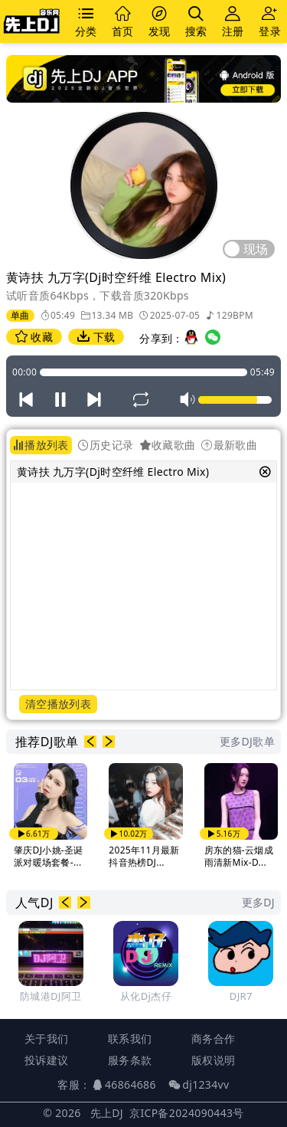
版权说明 (213, 1060)
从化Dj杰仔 (145, 996)
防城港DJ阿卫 (50, 996)
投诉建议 (46, 1060)
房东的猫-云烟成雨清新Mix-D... (238, 856)
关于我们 (46, 1038)
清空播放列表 (58, 703)
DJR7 (241, 996)
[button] (90, 741)
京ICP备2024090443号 (186, 1113)
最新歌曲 (229, 445)
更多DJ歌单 (247, 741)
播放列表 (41, 445)
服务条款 (130, 1060)
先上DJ (106, 1113)
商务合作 (213, 1038)
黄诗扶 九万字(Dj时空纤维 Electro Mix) (113, 471)
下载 (96, 336)
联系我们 (130, 1038)
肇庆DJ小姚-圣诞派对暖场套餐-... (48, 856)
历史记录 (106, 445)
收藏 (34, 336)
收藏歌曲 (168, 445)
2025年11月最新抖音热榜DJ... (144, 856)
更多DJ (258, 902)
